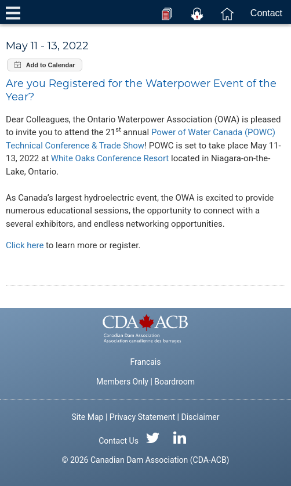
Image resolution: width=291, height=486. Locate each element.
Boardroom (174, 381)
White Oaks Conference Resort (110, 158)
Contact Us (119, 440)
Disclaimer (200, 417)
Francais (145, 362)
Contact (266, 13)
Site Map (88, 417)
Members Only (122, 381)
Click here (24, 245)
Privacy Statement (142, 417)
